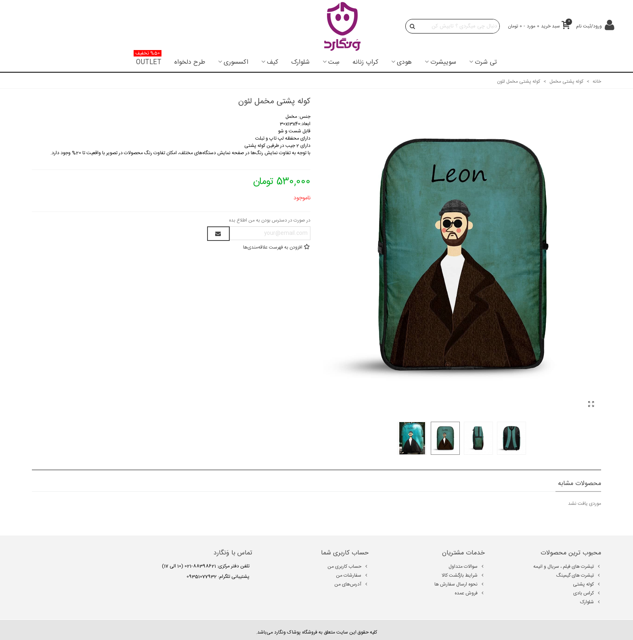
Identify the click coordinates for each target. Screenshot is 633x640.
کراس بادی (587, 593)
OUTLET (147, 60)
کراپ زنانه (365, 62)
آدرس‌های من (351, 584)
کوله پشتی (587, 584)
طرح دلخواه (189, 62)
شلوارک (300, 62)
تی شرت (486, 62)
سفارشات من (352, 575)
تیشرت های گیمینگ (578, 575)
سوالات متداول (467, 567)
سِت (334, 62)
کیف (272, 62)
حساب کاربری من (348, 567)
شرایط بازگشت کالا (463, 575)
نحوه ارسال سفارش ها (459, 584)
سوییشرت (443, 62)
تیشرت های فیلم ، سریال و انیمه (567, 567)
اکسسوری (236, 62)
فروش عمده (470, 593)
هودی (404, 62)
